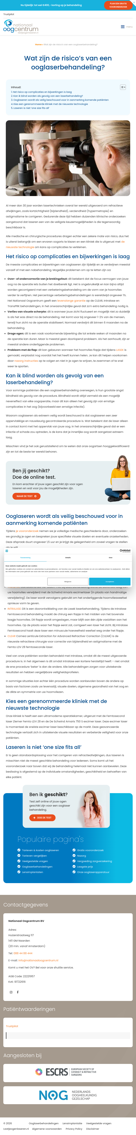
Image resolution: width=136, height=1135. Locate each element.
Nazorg (81, 855)
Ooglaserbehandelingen (37, 866)
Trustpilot (8, 14)
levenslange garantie (71, 301)
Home (38, 44)
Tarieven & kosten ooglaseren (40, 850)
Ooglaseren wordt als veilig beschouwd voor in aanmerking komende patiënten (61, 100)
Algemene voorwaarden (47, 1129)
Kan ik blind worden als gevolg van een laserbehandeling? (48, 96)
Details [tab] (68, 557)
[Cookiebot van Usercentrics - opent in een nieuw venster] (118, 551)
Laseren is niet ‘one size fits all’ (31, 108)
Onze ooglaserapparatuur (93, 872)
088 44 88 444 (22, 953)
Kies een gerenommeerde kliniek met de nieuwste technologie (50, 104)
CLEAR (11, 636)
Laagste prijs (85, 866)
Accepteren (111, 581)
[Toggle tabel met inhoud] (121, 87)
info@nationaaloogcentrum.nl (38, 960)
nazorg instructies (26, 361)
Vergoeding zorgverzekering (94, 861)
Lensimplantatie (72, 1123)
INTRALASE (14, 609)
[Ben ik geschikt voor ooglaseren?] (68, 814)
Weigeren (67, 581)
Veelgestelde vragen (35, 861)
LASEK (120, 350)
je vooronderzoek (27, 531)
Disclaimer (92, 1129)
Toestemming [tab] (23, 557)
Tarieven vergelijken (34, 855)
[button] (127, 26)
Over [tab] (112, 557)
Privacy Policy (74, 1129)
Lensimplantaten (32, 872)
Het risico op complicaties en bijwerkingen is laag (42, 92)
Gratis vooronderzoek (90, 850)
